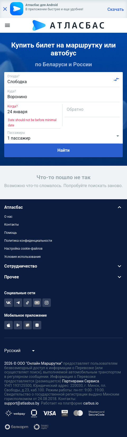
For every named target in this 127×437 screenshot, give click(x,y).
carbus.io (91, 403)
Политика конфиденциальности (28, 241)
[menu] (7, 25)
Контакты (11, 224)
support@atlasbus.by (21, 403)
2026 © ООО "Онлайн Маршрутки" (33, 363)
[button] (63, 207)
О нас (8, 216)
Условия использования (22, 257)
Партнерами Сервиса (80, 381)
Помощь (10, 233)
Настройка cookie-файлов (23, 248)
